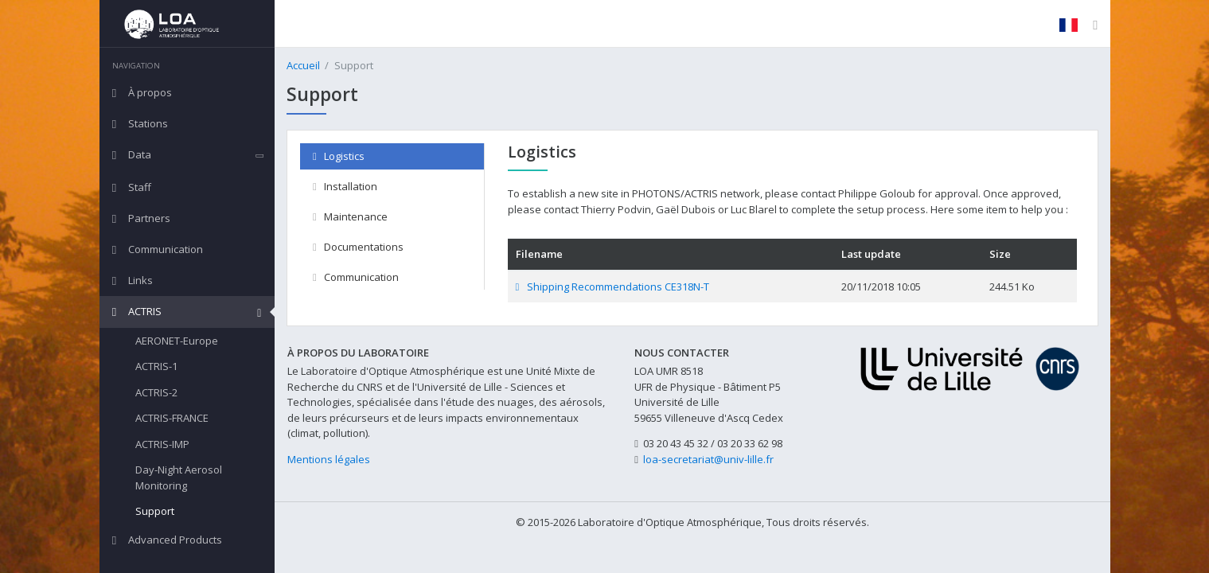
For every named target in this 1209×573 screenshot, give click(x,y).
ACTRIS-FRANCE (172, 418)
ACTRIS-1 (156, 366)
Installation (345, 186)
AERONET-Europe (176, 340)
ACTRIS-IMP (162, 444)
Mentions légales (328, 459)
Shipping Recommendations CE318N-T (612, 286)
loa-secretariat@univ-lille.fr (708, 459)
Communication (356, 277)
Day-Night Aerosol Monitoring (178, 477)
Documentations (358, 247)
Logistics (339, 156)
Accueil (303, 65)
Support (154, 511)
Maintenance (350, 216)
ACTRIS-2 (156, 392)
